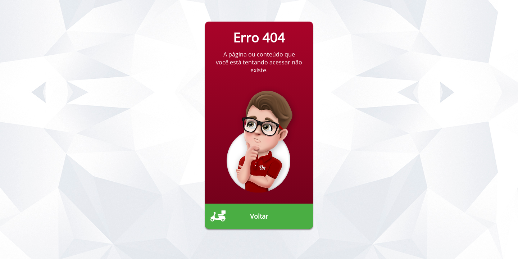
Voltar (259, 216)
